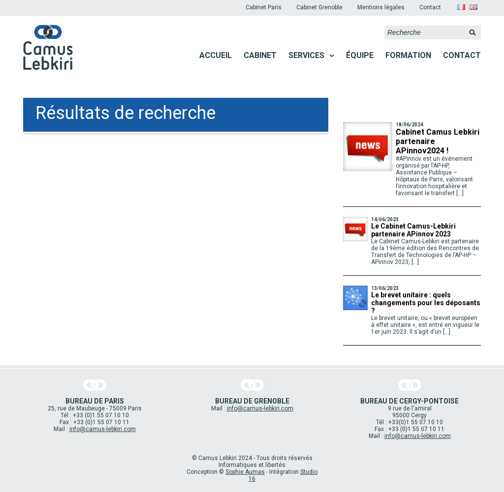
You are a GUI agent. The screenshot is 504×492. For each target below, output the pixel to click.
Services (306, 55)
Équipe (360, 55)
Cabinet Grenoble (319, 7)
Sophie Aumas (245, 471)
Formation (408, 55)
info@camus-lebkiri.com (102, 429)
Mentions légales (381, 7)
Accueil (215, 55)
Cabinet (260, 55)
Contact (430, 7)
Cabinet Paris (264, 7)
